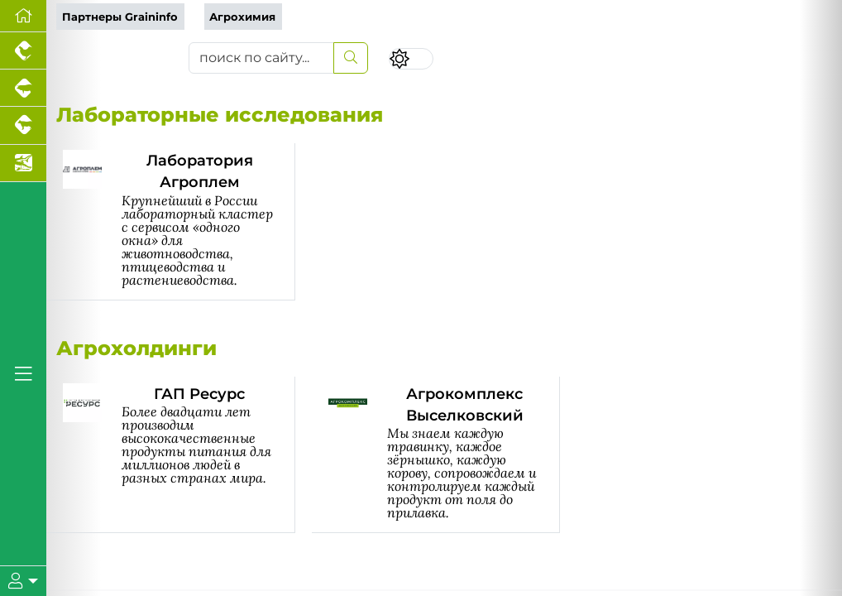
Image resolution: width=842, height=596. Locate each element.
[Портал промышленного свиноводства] (23, 88)
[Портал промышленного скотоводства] (23, 125)
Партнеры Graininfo (120, 17)
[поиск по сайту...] (261, 58)
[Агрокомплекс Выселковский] (444, 455)
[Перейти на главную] (23, 16)
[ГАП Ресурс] (179, 455)
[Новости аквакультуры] (23, 163)
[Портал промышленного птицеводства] (23, 51)
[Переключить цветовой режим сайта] (411, 59)
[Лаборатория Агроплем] (179, 221)
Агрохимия (242, 17)
